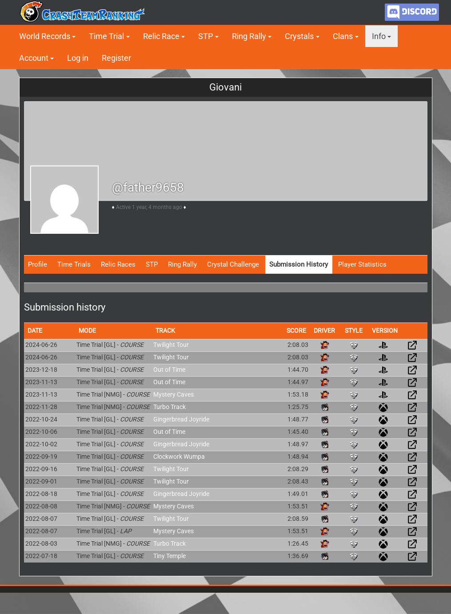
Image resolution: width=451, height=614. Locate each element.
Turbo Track (169, 406)
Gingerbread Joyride (181, 419)
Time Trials (74, 264)
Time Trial (106, 36)
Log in (77, 58)
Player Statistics (362, 264)
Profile (37, 264)
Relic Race (161, 36)
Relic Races (118, 264)
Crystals (299, 36)
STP (205, 36)
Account (33, 58)
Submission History (298, 264)
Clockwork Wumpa (179, 456)
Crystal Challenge (233, 264)
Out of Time (169, 369)
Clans (343, 36)
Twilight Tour (171, 344)
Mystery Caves (173, 394)
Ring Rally (249, 36)
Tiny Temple (169, 555)
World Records (44, 36)
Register (116, 58)
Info (379, 36)
